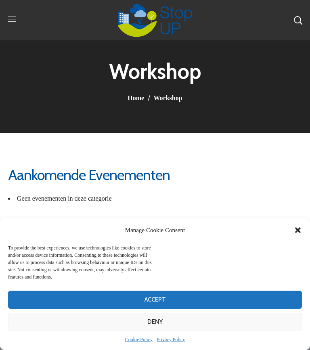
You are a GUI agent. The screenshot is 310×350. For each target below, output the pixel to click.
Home (136, 97)
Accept (155, 299)
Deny (155, 321)
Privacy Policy (171, 339)
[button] (298, 230)
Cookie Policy (139, 339)
